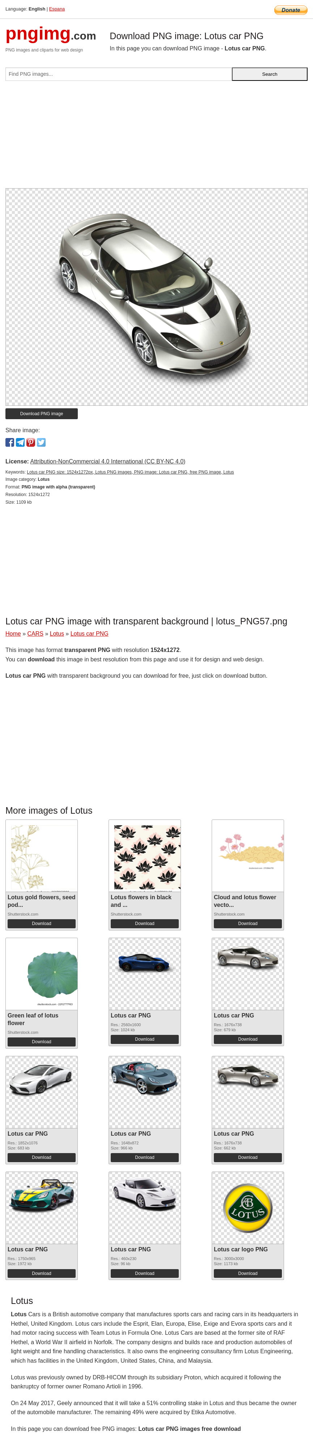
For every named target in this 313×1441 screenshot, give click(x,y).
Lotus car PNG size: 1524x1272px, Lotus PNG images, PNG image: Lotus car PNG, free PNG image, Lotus (130, 472)
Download (41, 923)
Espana (57, 9)
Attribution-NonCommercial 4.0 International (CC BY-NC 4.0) (107, 461)
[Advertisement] (156, 137)
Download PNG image (41, 413)
